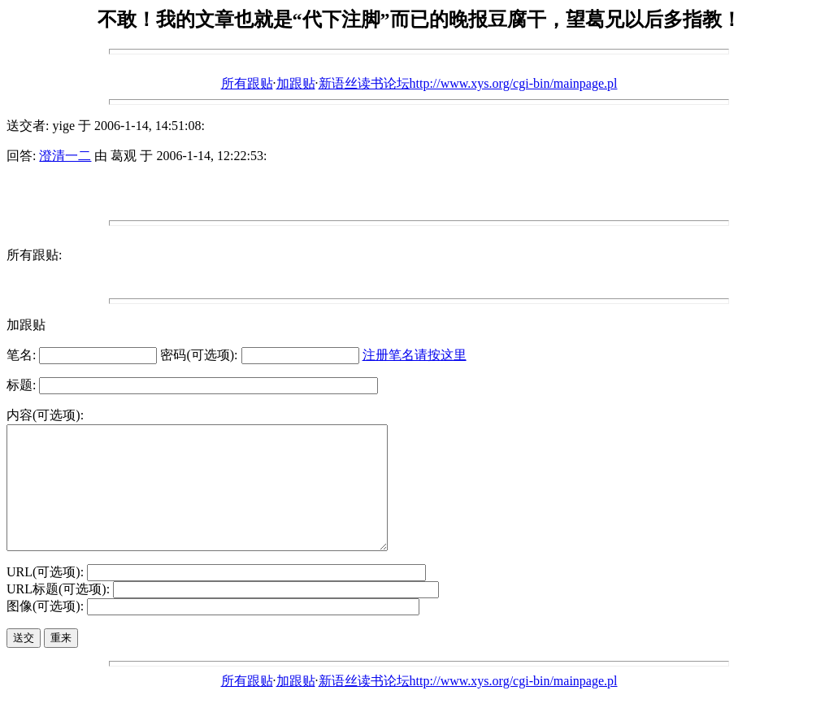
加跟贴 (295, 83)
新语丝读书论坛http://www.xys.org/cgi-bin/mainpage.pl (468, 83)
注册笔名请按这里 (415, 355)
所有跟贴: (34, 255)
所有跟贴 (247, 83)
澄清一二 (65, 156)
